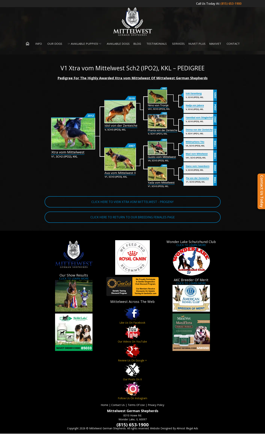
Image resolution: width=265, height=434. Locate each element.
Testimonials (156, 44)
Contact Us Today (261, 191)
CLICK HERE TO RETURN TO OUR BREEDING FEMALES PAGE (132, 217)
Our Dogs (54, 44)
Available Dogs (117, 44)
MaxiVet (215, 44)
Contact (232, 44)
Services (177, 44)
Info (38, 44)
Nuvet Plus (196, 44)
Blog (137, 44)
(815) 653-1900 (231, 3)
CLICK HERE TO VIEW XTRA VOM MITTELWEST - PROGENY (132, 202)
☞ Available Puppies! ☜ (83, 44)
